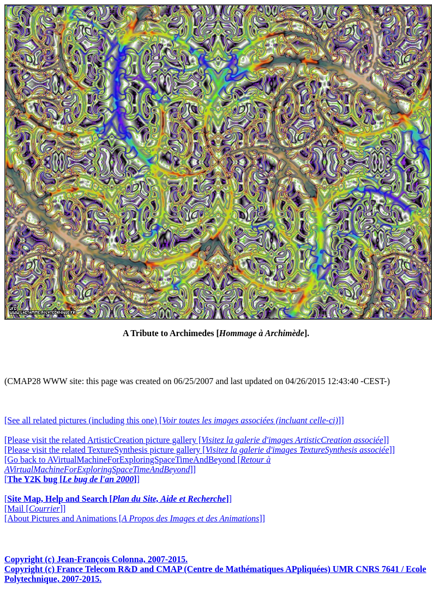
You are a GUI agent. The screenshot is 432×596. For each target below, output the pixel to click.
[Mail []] (34, 508)
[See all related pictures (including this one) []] (174, 420)
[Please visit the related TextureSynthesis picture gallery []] (199, 449)
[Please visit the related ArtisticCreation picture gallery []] (196, 440)
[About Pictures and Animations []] (134, 518)
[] (72, 479)
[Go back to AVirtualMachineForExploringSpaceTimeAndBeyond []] (137, 464)
